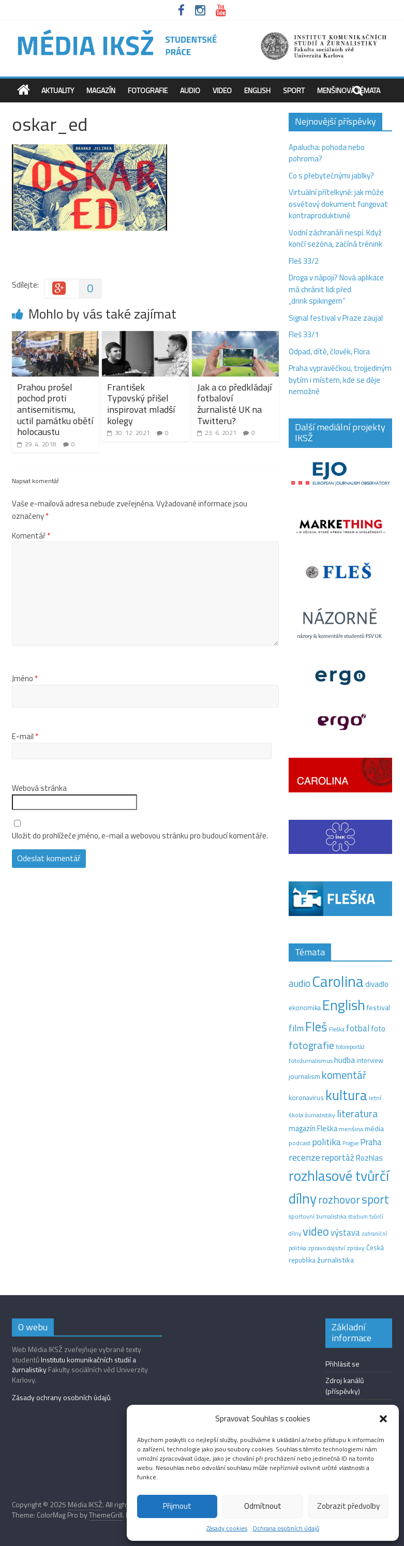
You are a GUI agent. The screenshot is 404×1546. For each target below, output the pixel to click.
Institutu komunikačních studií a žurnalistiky (74, 1364)
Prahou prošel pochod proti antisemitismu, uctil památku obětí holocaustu (55, 409)
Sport (294, 90)
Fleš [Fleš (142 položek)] (316, 1027)
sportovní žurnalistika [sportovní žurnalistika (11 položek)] (318, 1216)
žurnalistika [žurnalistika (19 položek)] (335, 1260)
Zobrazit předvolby (348, 1506)
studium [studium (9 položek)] (358, 1216)
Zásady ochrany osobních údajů (61, 1397)
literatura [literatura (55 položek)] (357, 1113)
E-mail (25, 736)
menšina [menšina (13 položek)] (351, 1129)
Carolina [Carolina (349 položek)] (338, 981)
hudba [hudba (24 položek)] (344, 1060)
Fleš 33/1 (304, 334)
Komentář (31, 536)
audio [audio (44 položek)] (299, 983)
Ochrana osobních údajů (285, 1528)
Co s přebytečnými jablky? (331, 176)
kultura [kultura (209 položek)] (346, 1095)
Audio (190, 90)
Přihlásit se (342, 1363)
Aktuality (57, 90)
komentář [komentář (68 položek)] (344, 1075)
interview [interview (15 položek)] (369, 1060)
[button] (383, 1419)
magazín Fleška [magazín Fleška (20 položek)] (313, 1128)
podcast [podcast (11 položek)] (299, 1143)
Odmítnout (262, 1506)
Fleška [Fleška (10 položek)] (337, 1029)
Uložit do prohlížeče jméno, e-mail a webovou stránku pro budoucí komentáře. (140, 836)
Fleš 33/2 (304, 261)
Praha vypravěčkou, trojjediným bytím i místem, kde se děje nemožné (340, 379)
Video (222, 90)
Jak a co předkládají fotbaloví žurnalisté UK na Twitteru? (234, 404)
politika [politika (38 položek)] (326, 1142)
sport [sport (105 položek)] (375, 1199)
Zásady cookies (226, 1528)
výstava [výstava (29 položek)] (345, 1232)
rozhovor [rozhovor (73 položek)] (339, 1199)
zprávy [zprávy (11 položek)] (356, 1248)
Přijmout (177, 1506)
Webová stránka (39, 788)
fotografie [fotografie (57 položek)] (311, 1045)
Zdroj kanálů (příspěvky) (344, 1386)
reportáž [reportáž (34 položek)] (338, 1157)
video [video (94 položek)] (316, 1231)
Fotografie (148, 90)
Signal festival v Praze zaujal (336, 318)
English (257, 90)
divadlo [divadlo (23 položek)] (376, 984)
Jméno (25, 678)
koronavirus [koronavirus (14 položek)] (306, 1097)
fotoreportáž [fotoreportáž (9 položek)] (350, 1047)
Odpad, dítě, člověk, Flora (329, 351)
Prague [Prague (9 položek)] (350, 1143)
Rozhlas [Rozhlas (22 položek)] (369, 1158)
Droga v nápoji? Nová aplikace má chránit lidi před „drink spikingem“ (336, 289)
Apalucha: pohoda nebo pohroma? (327, 153)
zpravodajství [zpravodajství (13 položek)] (326, 1248)
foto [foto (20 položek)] (378, 1028)
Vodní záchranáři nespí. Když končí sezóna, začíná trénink (335, 238)
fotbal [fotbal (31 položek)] (357, 1028)
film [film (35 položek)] (296, 1028)
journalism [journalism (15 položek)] (304, 1076)
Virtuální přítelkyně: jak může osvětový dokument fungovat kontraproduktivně (338, 203)
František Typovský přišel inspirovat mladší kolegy (141, 404)
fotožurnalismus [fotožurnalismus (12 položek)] (311, 1060)
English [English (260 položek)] (343, 1005)
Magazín (100, 90)
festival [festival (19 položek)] (378, 1007)
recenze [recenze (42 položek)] (304, 1157)
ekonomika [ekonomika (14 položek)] (305, 1007)
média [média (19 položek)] (374, 1128)
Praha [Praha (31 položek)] (371, 1142)
